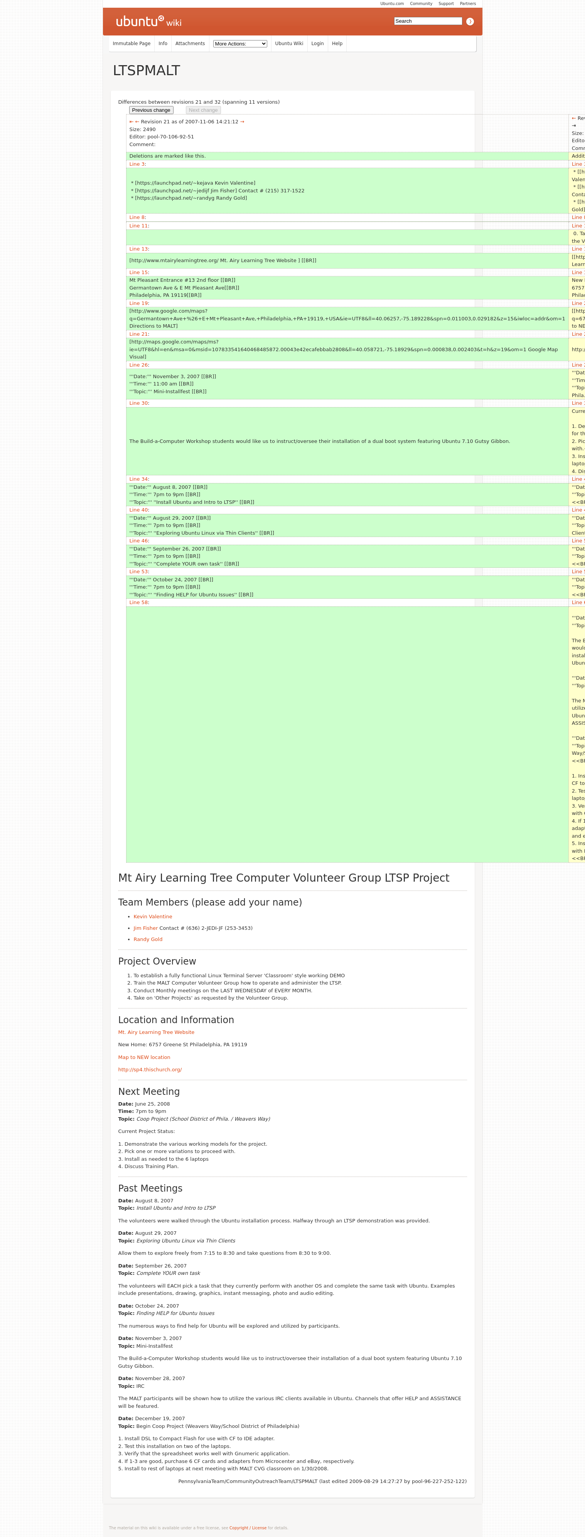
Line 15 (139, 272)
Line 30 (139, 403)
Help (337, 43)
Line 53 (139, 571)
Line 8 (137, 217)
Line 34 (139, 479)
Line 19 (139, 303)
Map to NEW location (144, 1057)
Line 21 (139, 334)
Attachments (190, 43)
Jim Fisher (146, 928)
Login (318, 43)
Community (421, 4)
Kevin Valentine (153, 916)
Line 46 (139, 541)
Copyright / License (247, 1528)
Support (446, 4)
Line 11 (139, 226)
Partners (468, 4)
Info (162, 43)
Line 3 (137, 164)
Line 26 (139, 365)
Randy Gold (148, 939)
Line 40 (139, 510)
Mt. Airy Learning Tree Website (156, 1032)
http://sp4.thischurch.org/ (150, 1069)
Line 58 (139, 602)
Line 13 (139, 249)
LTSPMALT (146, 70)
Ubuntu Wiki (289, 43)
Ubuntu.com (392, 4)
